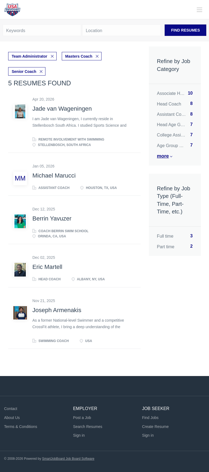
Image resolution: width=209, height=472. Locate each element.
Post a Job (82, 417)
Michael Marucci (54, 175)
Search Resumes (87, 426)
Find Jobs (150, 417)
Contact (10, 408)
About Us (12, 417)
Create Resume (155, 426)
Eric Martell (47, 266)
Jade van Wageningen (62, 108)
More (163, 156)
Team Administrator (29, 56)
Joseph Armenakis (56, 310)
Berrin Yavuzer (51, 218)
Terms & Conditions (20, 426)
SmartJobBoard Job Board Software (68, 459)
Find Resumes (185, 30)
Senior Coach (24, 71)
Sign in (79, 435)
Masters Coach (79, 56)
